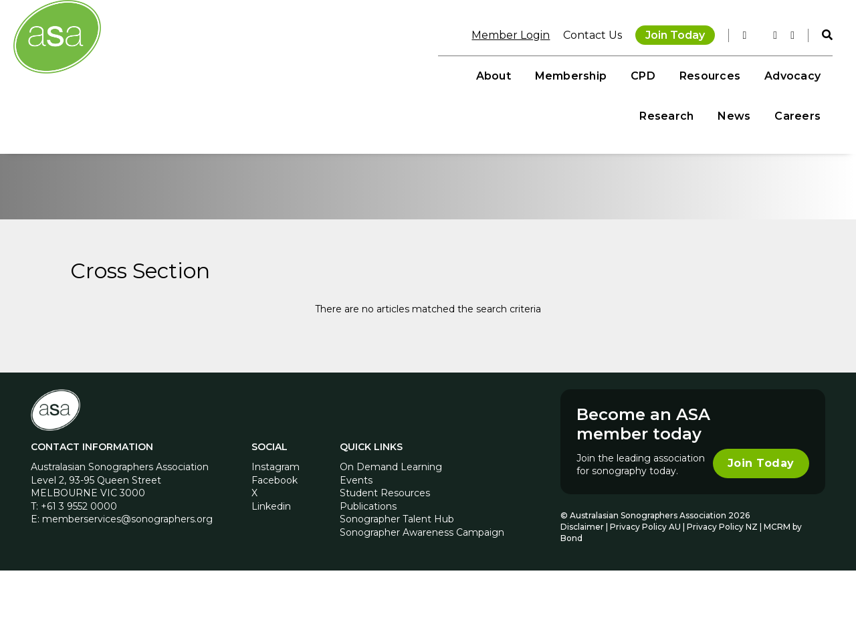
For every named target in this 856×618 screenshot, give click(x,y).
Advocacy (578, 74)
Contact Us (583, 33)
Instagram (276, 514)
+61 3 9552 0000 (80, 553)
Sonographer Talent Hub (397, 566)
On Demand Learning (391, 514)
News (725, 74)
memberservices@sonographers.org (128, 566)
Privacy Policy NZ (722, 574)
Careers (789, 74)
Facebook (275, 527)
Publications (368, 553)
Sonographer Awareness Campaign (422, 579)
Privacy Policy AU (644, 574)
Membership (357, 74)
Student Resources (385, 540)
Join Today (666, 33)
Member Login (502, 33)
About (279, 74)
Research (658, 74)
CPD (429, 74)
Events (356, 527)
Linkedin (272, 553)
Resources (495, 74)
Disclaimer (581, 574)
